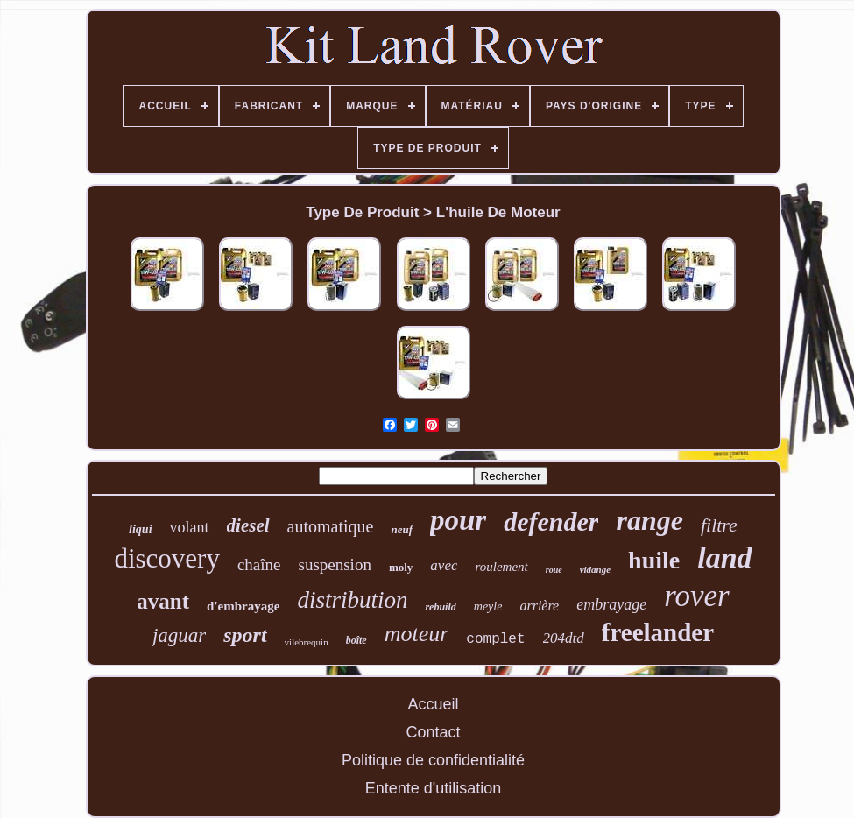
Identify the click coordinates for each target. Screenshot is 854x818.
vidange (595, 569)
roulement (501, 567)
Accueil (432, 704)
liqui (140, 529)
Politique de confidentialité (433, 760)
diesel (248, 525)
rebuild (440, 607)
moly (401, 567)
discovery (167, 558)
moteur (417, 633)
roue (554, 570)
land (724, 557)
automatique (330, 526)
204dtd (563, 638)
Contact (433, 732)
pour (458, 520)
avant (163, 601)
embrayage (611, 604)
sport (244, 635)
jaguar (179, 635)
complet (495, 639)
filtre (719, 525)
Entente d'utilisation (433, 788)
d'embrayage (243, 606)
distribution (352, 600)
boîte (356, 640)
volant (189, 527)
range (649, 520)
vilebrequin (306, 642)
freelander (658, 632)
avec (443, 565)
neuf (402, 529)
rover (697, 596)
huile (654, 560)
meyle (488, 606)
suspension (334, 564)
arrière (539, 605)
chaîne (259, 564)
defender (551, 521)
